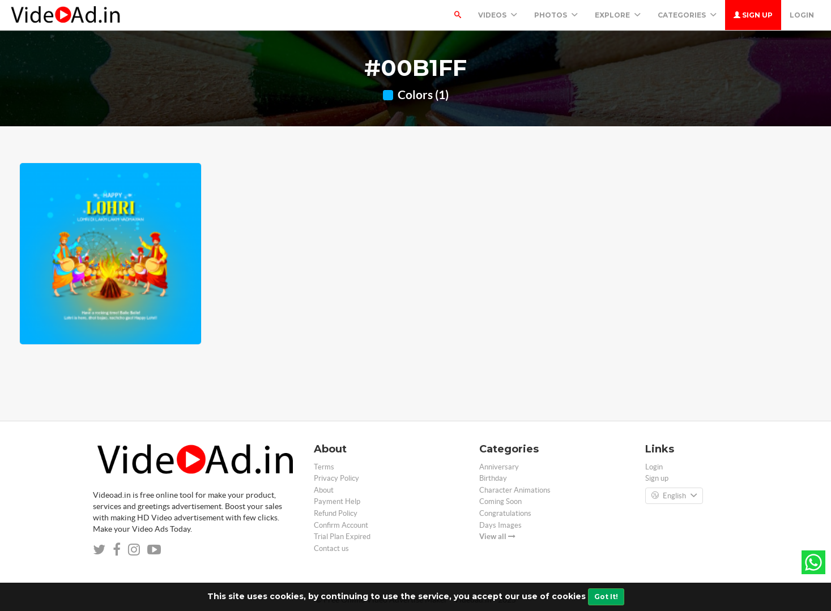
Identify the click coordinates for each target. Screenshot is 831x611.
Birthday (493, 478)
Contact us (331, 548)
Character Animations (515, 490)
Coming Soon (500, 501)
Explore (618, 15)
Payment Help (337, 501)
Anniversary (499, 467)
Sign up (753, 15)
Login (802, 15)
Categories (687, 15)
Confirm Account (341, 525)
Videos (497, 15)
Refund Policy (335, 513)
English (674, 496)
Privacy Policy (336, 478)
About (324, 490)
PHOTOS (556, 15)
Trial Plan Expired (342, 536)
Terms (324, 467)
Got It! (606, 596)
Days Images (500, 525)
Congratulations (505, 513)
